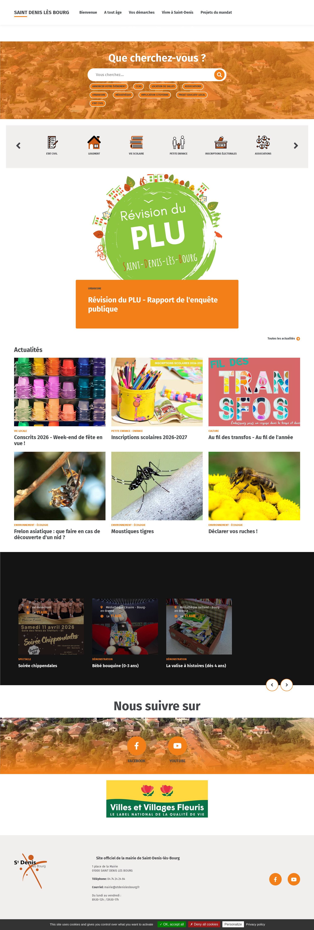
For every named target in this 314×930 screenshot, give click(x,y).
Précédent (272, 685)
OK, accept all (172, 924)
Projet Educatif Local (192, 94)
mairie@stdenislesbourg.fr (121, 887)
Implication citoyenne (155, 94)
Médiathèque (123, 94)
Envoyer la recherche (219, 75)
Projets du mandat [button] (216, 12)
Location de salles (163, 86)
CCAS (139, 86)
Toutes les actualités (281, 338)
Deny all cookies (204, 924)
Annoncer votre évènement (109, 86)
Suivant (286, 685)
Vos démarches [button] (142, 12)
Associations (193, 86)
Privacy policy (255, 924)
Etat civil (97, 103)
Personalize (233, 924)
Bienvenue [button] (88, 12)
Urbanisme (98, 94)
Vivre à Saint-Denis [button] (177, 12)
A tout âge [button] (113, 12)
